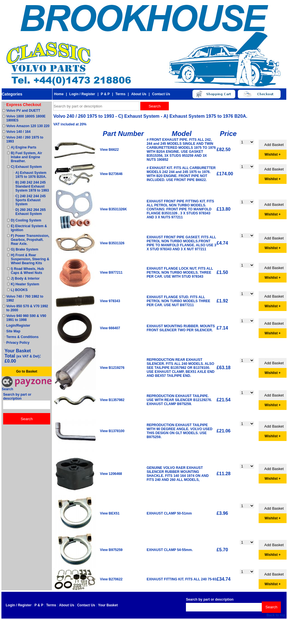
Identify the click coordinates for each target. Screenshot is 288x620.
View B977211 (111, 273)
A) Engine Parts (23, 147)
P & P (105, 94)
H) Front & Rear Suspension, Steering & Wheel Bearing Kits (30, 259)
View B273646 (111, 174)
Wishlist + (273, 154)
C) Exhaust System (26, 167)
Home (58, 94)
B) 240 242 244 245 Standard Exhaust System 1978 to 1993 (32, 186)
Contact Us (161, 94)
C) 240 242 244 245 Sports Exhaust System (30, 200)
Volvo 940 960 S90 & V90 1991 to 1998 (26, 318)
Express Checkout (23, 104)
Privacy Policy (17, 343)
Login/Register (18, 326)
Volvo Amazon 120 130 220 (27, 126)
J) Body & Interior (25, 278)
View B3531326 (112, 243)
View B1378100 (112, 431)
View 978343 (110, 301)
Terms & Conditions (22, 337)
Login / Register (82, 94)
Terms (120, 94)
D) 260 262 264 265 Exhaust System (30, 212)
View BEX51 (109, 513)
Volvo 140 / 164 (18, 132)
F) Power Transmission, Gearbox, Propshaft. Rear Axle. (30, 240)
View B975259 (111, 550)
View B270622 (111, 579)
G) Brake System (24, 249)
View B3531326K (113, 209)
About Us (138, 94)
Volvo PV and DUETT (23, 111)
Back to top (276, 615)
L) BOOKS (19, 290)
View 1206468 (111, 474)
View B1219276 (112, 368)
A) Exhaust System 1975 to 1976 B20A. (30, 175)
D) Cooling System (26, 220)
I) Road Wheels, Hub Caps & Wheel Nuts (27, 271)
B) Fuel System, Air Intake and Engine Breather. (26, 157)
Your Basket (108, 605)
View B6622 (109, 150)
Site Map (13, 331)
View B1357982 (112, 400)
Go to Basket (26, 371)
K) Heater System (25, 284)
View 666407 (110, 328)
